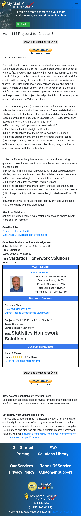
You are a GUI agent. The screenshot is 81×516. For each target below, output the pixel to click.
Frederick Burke (39, 272)
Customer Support (55, 472)
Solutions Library (53, 454)
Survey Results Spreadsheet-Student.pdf (24, 234)
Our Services (21, 466)
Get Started (23, 447)
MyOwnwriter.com (62, 511)
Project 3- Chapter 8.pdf (15, 231)
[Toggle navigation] (76, 5)
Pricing (22, 454)
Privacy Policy (21, 472)
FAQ (53, 447)
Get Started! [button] (23, 24)
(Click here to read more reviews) (23, 360)
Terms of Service (55, 466)
